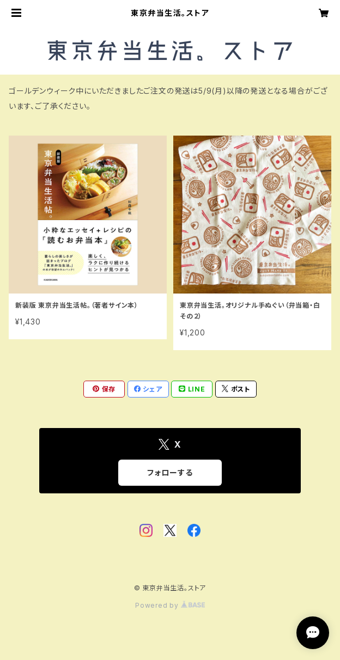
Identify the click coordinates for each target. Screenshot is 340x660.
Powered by (170, 605)
